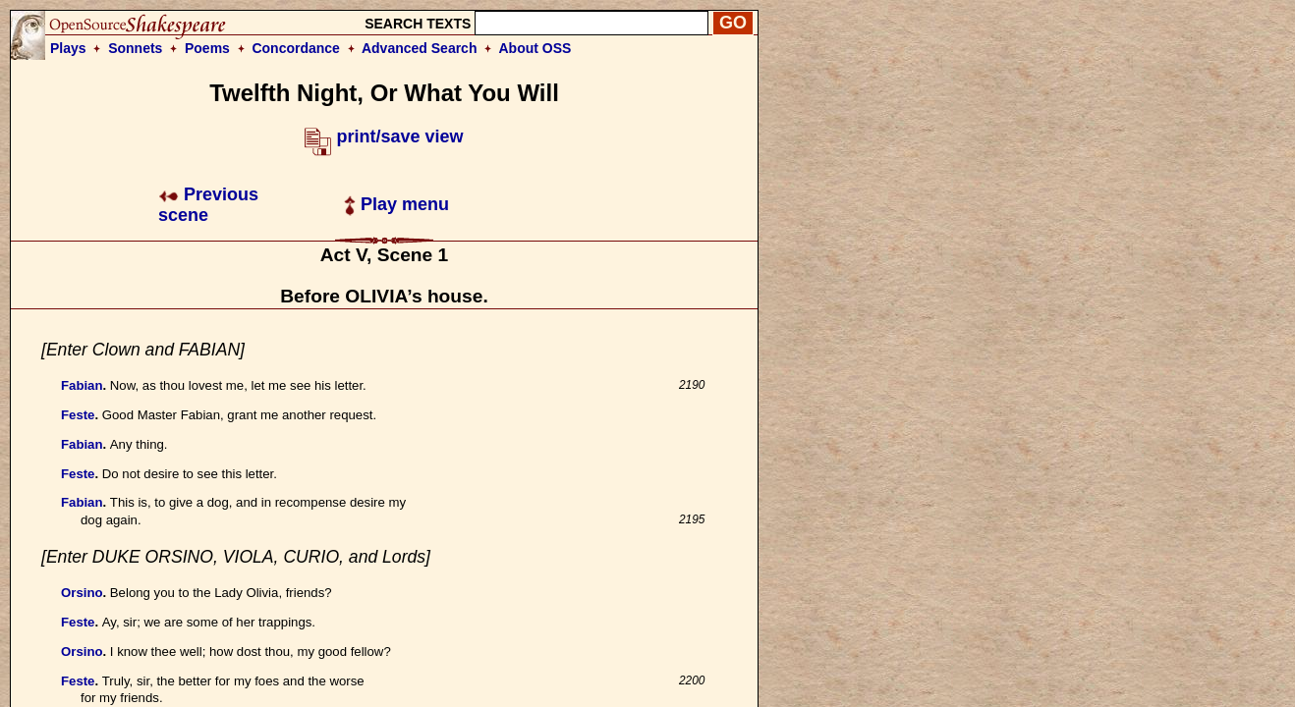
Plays (68, 48)
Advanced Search (420, 48)
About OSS (535, 48)
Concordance (295, 48)
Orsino (82, 592)
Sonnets (135, 48)
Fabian (82, 385)
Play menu (396, 204)
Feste (77, 415)
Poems (207, 48)
